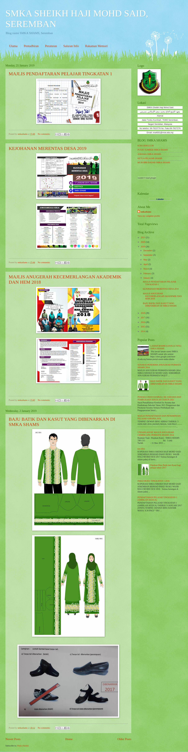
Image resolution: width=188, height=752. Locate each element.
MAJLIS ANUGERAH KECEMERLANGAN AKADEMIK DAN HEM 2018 (162, 296)
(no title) (141, 449)
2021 (143, 237)
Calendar (160, 199)
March (146, 269)
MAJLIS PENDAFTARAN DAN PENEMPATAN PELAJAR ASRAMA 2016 (159, 417)
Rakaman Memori (96, 46)
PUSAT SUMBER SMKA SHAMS (153, 150)
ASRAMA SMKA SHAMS (149, 154)
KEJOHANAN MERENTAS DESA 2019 (47, 148)
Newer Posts (13, 739)
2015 (143, 327)
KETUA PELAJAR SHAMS (150, 158)
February (147, 273)
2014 (143, 331)
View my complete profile (149, 216)
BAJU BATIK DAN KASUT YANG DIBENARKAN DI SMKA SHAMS (160, 304)
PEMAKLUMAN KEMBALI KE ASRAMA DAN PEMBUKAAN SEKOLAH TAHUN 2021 (159, 398)
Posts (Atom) (23, 746)
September (148, 255)
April (146, 264)
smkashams (146, 212)
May (145, 260)
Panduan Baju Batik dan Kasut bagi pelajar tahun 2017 (165, 466)
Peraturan (51, 46)
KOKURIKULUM (146, 146)
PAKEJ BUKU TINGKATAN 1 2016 (154, 481)
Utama (13, 46)
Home (69, 739)
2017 (143, 317)
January (147, 278)
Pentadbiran (31, 46)
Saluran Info (71, 46)
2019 (143, 247)
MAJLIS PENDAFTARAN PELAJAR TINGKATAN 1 (60, 73)
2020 (143, 242)
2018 (143, 313)
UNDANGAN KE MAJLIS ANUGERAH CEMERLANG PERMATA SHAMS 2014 (156, 433)
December (148, 250)
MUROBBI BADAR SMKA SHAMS (154, 162)
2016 (143, 322)
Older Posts (124, 739)
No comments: (44, 134)
